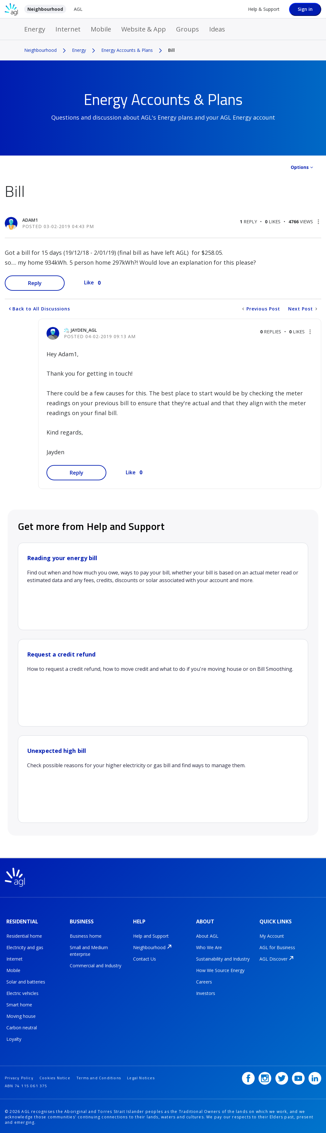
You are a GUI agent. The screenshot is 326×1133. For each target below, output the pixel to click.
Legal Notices (141, 1076)
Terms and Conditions (98, 1076)
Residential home (24, 935)
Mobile (101, 29)
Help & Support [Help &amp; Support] (264, 9)
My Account (271, 935)
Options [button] (300, 167)
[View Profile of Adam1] (30, 220)
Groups (187, 29)
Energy (34, 29)
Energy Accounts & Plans (127, 50)
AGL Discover (273, 958)
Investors (205, 993)
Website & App (143, 29)
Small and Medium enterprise (89, 950)
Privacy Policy (19, 1076)
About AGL (207, 935)
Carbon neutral (21, 1027)
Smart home (19, 1004)
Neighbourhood (45, 9)
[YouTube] (298, 1076)
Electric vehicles (22, 993)
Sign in (305, 9)
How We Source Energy (220, 970)
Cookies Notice (54, 1076)
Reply (35, 283)
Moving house (21, 1015)
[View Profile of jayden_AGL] (83, 330)
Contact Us (144, 958)
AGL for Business (277, 947)
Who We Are (209, 947)
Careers (204, 981)
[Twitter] (281, 1076)
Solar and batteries (25, 981)
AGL (78, 9)
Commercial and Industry (95, 965)
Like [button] (89, 282)
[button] (318, 221)
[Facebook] (248, 1076)
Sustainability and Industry (223, 958)
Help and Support (151, 935)
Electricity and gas (24, 947)
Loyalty (13, 1038)
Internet (68, 29)
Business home (86, 935)
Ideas (217, 29)
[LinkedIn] (314, 1076)
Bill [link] (171, 50)
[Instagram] (265, 1076)
